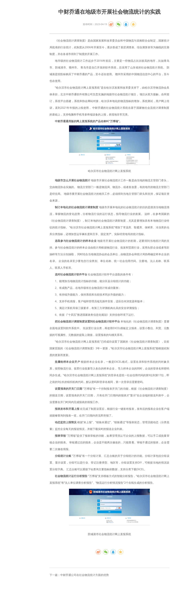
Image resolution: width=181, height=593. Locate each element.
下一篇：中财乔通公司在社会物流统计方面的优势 (79, 577)
